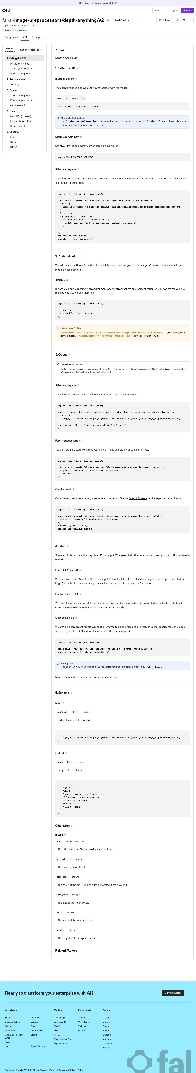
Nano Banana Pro (62, 1039)
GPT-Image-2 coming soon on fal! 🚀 (98, 3)
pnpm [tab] (75, 98)
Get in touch (37, 1030)
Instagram (107, 1043)
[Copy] (108, 20)
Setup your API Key (21, 68)
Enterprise (10, 1030)
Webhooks (65, 372)
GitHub (106, 1022)
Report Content (38, 1046)
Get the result (18, 105)
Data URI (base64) (20, 116)
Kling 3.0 (58, 1030)
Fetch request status (22, 100)
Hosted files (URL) (20, 121)
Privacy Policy (76, 1070)
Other (13, 147)
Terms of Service (57, 1070)
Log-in (174, 10)
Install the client (19, 63)
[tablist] (70, 98)
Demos (81, 1030)
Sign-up (187, 10)
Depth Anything (124, 20)
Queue (167, 369)
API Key (14, 84)
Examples (37, 37)
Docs (156, 10)
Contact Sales (173, 992)
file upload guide (107, 677)
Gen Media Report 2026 (14, 1036)
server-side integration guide (146, 336)
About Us (35, 1017)
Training (82, 1026)
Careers (34, 1022)
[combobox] (30, 50)
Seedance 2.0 (60, 1022)
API (25, 37)
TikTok (106, 1047)
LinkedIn (107, 1034)
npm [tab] (59, 98)
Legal (7, 1046)
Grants (34, 1034)
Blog (33, 1026)
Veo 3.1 (57, 1034)
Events (8, 1042)
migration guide (70, 125)
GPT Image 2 (60, 1017)
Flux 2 (57, 1026)
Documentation (12, 1022)
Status (8, 1017)
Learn (33, 1042)
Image (70, 762)
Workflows (83, 1022)
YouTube (107, 1039)
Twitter (106, 1030)
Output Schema (138, 498)
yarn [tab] (66, 98)
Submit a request (20, 73)
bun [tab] (82, 98)
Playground (11, 37)
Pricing (8, 1026)
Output (14, 142)
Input (13, 137)
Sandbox (82, 1017)
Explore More (60, 1043)
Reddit (106, 1026)
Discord (106, 1017)
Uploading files (19, 126)
